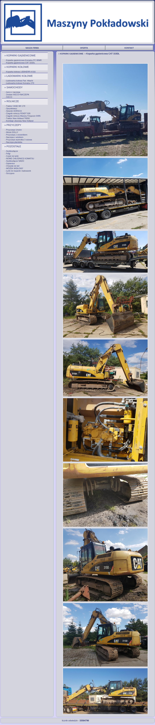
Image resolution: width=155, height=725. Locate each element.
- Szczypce (9, 173)
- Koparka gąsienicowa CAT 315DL (20, 63)
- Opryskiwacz (11, 108)
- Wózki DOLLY (11, 132)
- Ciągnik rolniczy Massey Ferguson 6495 (23, 116)
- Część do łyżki (11, 156)
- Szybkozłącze (11, 151)
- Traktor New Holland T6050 (17, 118)
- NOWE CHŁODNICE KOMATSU (19, 158)
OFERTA (84, 48)
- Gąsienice (10, 163)
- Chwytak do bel (12, 166)
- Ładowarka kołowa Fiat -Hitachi (19, 81)
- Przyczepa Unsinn (13, 130)
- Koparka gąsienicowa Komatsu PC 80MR (23, 60)
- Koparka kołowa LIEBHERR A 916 (20, 72)
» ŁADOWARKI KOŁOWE (18, 75)
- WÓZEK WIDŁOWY (14, 168)
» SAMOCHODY (13, 87)
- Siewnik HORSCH (13, 111)
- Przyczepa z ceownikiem (16, 135)
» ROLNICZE (12, 101)
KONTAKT (129, 48)
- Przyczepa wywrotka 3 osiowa (18, 140)
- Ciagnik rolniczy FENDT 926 (17, 113)
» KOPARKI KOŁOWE (16, 67)
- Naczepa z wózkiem (14, 137)
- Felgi (7, 154)
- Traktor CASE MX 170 (15, 106)
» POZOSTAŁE (13, 146)
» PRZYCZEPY (13, 125)
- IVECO (8, 97)
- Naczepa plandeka (13, 142)
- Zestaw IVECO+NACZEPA (17, 95)
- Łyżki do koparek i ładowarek (18, 171)
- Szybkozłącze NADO (14, 161)
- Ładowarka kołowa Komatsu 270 (19, 83)
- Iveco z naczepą (12, 92)
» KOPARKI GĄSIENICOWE (20, 55)
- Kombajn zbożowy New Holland (19, 121)
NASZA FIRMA (32, 48)
